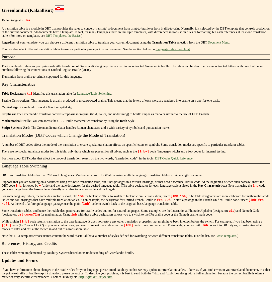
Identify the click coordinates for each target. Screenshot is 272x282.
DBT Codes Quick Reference (174, 158)
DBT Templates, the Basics (63, 35)
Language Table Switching (173, 49)
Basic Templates (226, 235)
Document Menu (218, 42)
